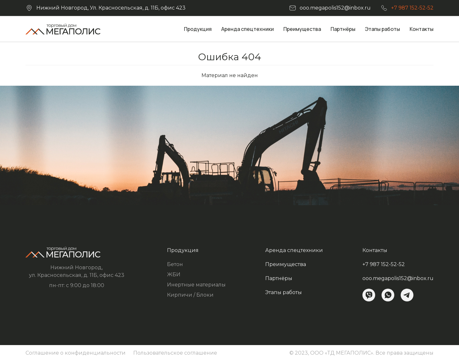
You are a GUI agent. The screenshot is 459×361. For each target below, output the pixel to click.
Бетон (175, 264)
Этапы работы (382, 28)
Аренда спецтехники (247, 28)
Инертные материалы (196, 285)
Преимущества (302, 28)
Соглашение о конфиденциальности (76, 353)
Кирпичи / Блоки (190, 295)
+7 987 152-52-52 (412, 8)
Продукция (198, 28)
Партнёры (343, 28)
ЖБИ (173, 274)
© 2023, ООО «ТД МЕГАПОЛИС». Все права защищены (361, 353)
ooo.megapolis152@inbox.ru (335, 8)
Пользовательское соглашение (175, 353)
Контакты (421, 28)
